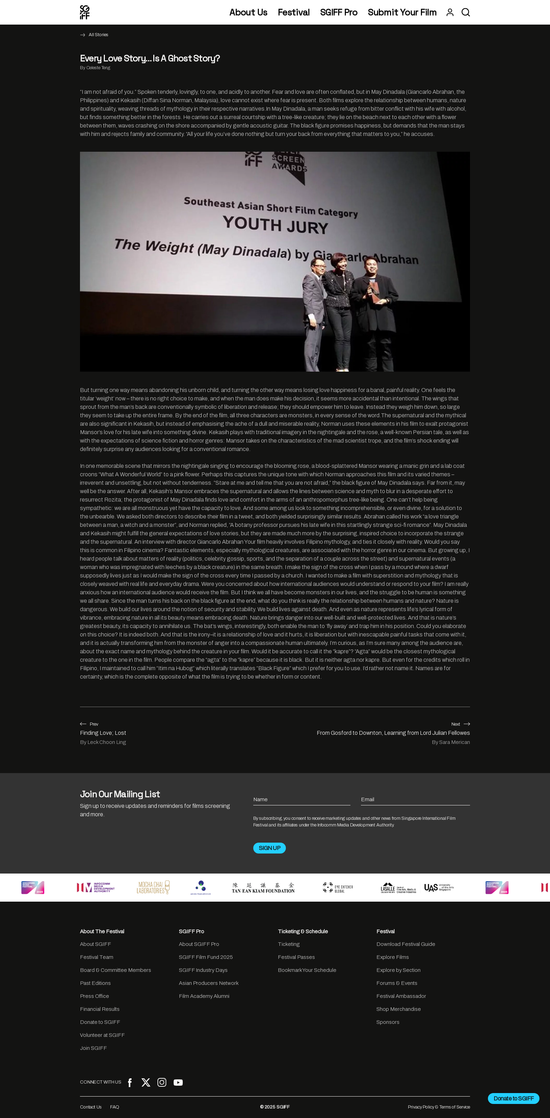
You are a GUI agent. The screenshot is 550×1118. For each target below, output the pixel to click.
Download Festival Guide (405, 944)
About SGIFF (95, 944)
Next (460, 724)
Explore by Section (398, 970)
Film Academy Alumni (204, 996)
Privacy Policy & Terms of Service (439, 1107)
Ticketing (289, 944)
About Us (248, 12)
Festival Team (96, 957)
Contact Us (91, 1107)
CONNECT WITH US (100, 1082)
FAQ (115, 1107)
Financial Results (100, 1009)
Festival (294, 12)
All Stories (98, 34)
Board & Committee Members (115, 970)
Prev (89, 724)
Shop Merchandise (398, 1009)
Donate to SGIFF (100, 1022)
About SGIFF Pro (199, 944)
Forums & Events (396, 983)
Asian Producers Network (209, 983)
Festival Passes (296, 957)
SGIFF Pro (338, 12)
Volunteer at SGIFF (102, 1035)
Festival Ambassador (401, 996)
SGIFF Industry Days (203, 970)
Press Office (94, 996)
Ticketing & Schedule (303, 931)
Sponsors (388, 1022)
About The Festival (102, 931)
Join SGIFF (93, 1048)
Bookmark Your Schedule (307, 970)
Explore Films (392, 957)
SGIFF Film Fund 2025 (206, 957)
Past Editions (95, 983)
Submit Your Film (402, 12)
